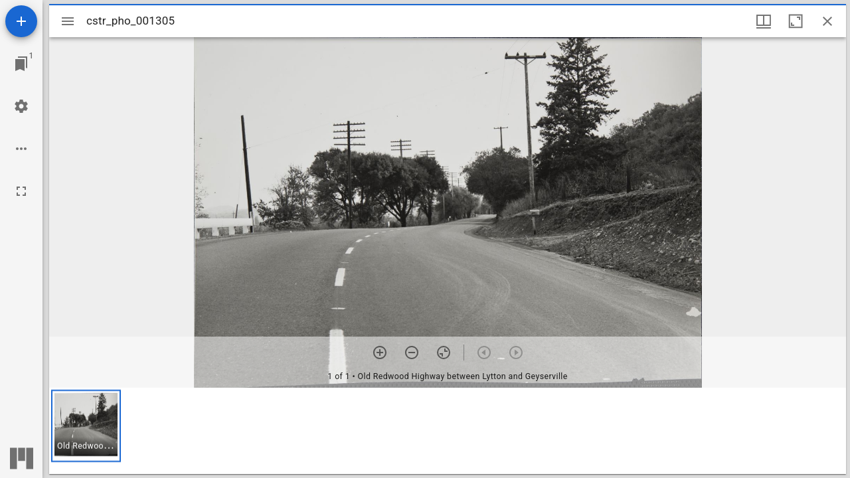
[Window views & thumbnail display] (764, 21)
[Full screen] (21, 191)
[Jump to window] (21, 64)
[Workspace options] (21, 149)
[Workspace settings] (21, 106)
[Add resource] (21, 21)
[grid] (447, 431)
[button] (86, 426)
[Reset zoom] (444, 352)
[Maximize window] (795, 21)
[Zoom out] (412, 352)
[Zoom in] (380, 352)
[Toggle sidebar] (68, 21)
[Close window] (827, 21)
